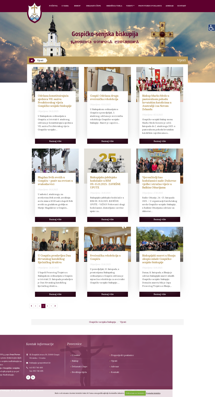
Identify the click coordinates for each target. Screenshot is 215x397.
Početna (53, 6)
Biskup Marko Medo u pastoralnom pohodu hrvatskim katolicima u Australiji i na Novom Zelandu (156, 102)
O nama (65, 6)
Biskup (77, 6)
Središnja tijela (114, 6)
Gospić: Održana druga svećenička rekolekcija (104, 97)
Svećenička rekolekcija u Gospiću (105, 257)
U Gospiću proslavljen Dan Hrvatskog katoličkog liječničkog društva (54, 259)
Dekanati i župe (93, 6)
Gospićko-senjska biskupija (102, 322)
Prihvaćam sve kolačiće (135, 393)
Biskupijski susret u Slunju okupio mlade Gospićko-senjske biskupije (158, 259)
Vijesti (129, 6)
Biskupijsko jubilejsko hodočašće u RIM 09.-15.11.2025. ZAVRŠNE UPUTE (105, 182)
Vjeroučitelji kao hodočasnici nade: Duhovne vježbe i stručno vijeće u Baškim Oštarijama (159, 182)
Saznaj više (55, 141)
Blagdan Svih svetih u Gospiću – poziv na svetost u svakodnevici (55, 180)
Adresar (170, 6)
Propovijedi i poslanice (150, 6)
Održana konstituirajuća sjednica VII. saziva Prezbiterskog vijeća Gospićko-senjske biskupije (55, 101)
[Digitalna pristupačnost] (211, 27)
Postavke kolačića (153, 393)
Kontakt (181, 6)
